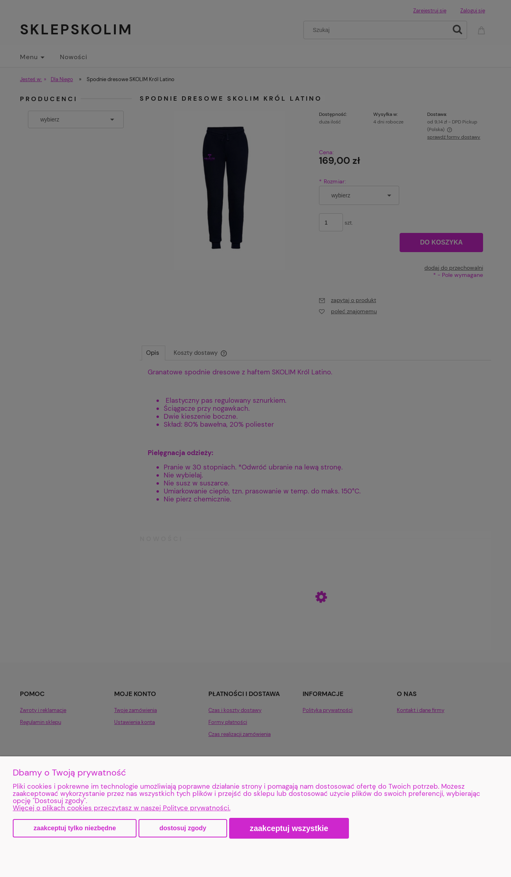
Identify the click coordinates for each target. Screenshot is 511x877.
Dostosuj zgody (182, 828)
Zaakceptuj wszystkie (289, 828)
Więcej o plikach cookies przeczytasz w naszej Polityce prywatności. (121, 807)
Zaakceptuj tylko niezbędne (75, 828)
